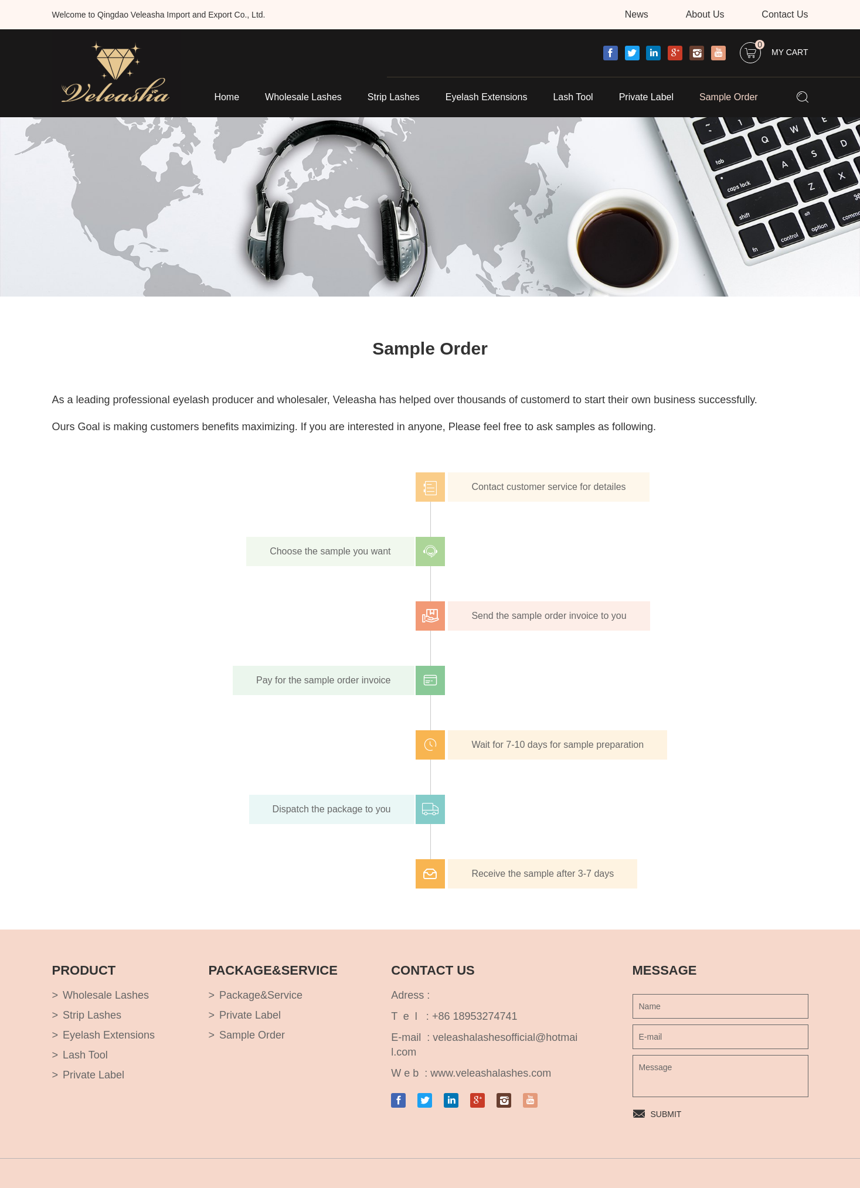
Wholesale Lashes (303, 97)
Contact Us (785, 14)
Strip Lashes (394, 97)
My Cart (781, 49)
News (636, 14)
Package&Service (260, 995)
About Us (705, 14)
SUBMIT (666, 1114)
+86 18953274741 (475, 1016)
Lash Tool (573, 97)
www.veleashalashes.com (490, 1073)
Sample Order (728, 97)
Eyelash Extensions (487, 97)
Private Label (646, 97)
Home (226, 97)
